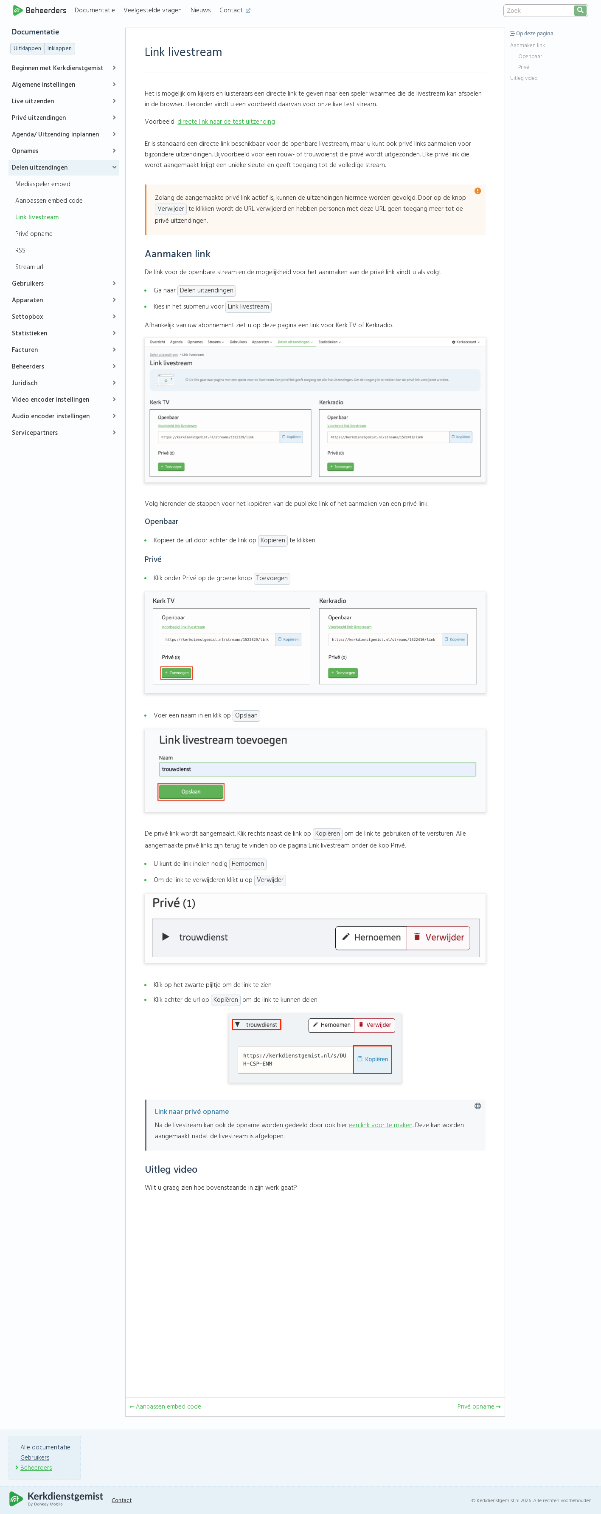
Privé (523, 67)
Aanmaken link (527, 46)
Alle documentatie (45, 1447)
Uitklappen (27, 48)
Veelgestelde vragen (154, 11)
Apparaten (27, 300)
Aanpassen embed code (49, 201)
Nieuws (202, 11)
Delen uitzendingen (39, 168)
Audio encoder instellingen (51, 416)
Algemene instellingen (43, 85)
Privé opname (34, 234)
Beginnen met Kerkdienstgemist (58, 68)
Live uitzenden (33, 101)
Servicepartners (35, 433)
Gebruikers (28, 284)
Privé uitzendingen (39, 118)
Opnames (25, 151)
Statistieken (29, 334)
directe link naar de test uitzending (226, 122)
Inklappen (60, 48)
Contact (236, 11)
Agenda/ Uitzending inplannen (55, 135)
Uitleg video (523, 78)
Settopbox (27, 317)
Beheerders (40, 10)
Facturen (25, 350)
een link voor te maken (381, 1125)
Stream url (29, 267)
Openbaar (530, 57)
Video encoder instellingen (50, 400)
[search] (580, 11)
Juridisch (24, 383)
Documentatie (96, 11)
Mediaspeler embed (42, 184)
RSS (20, 251)
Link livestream (37, 218)
